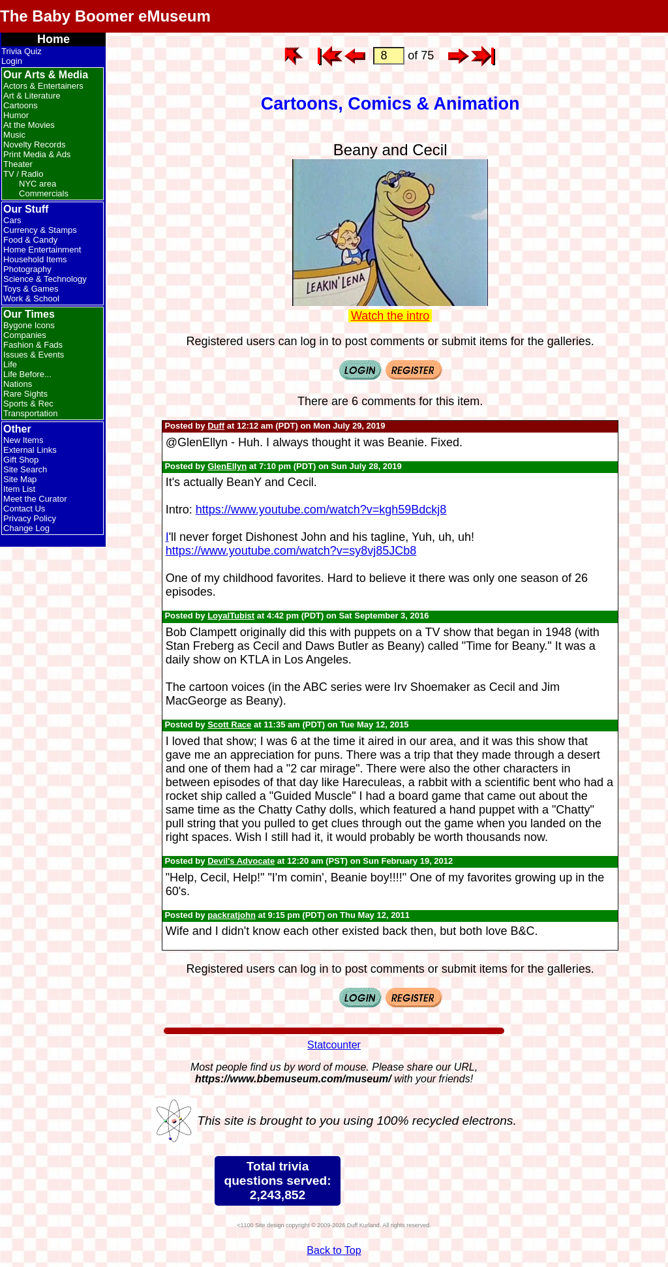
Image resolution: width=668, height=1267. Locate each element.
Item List (19, 489)
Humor (16, 115)
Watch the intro (390, 315)
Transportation (30, 413)
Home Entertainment (42, 249)
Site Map (20, 479)
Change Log (26, 528)
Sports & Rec (28, 403)
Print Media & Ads (36, 154)
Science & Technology (45, 279)
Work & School (31, 298)
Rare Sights (25, 394)
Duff (215, 426)
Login (11, 61)
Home (53, 39)
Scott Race (229, 724)
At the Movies (29, 125)
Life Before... (27, 374)
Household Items (35, 259)
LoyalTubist (230, 615)
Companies (24, 335)
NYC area (37, 184)
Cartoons (20, 105)
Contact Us (24, 508)
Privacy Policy (29, 518)
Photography (27, 269)
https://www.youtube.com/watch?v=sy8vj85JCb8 (291, 550)
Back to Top (334, 1250)
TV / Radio (23, 174)
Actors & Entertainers (43, 86)
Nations (17, 384)
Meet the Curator (35, 499)
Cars (12, 220)
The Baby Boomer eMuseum (105, 16)
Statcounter (334, 1044)
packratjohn (231, 915)
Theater (18, 164)
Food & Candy (30, 240)
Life (10, 364)
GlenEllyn (227, 466)
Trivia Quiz (21, 51)
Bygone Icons (29, 325)
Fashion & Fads (33, 345)
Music (14, 135)
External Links (30, 450)
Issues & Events (33, 354)
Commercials (43, 193)
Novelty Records (34, 144)
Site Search (25, 469)
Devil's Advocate (241, 861)
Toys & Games (31, 289)
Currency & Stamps (40, 230)
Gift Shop (20, 460)
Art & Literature (31, 95)
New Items (23, 440)
